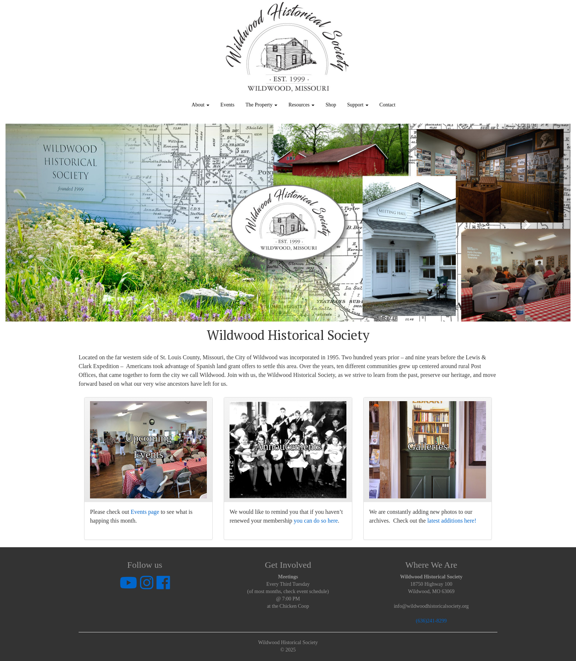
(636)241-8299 (431, 621)
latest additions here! (451, 520)
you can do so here (316, 520)
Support (357, 105)
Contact (387, 105)
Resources (301, 105)
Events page (145, 512)
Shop (330, 105)
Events (227, 105)
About (201, 105)
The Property (261, 105)
